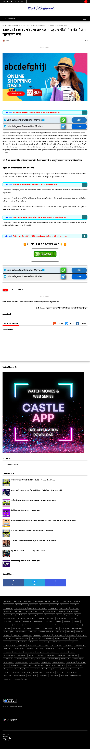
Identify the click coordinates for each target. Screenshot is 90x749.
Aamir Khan (17, 597)
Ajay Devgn (56, 597)
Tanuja (6, 668)
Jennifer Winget (65, 621)
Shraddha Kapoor (58, 658)
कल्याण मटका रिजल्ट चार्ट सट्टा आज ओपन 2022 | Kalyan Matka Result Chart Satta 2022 (36, 486)
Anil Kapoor (64, 601)
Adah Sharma (28, 597)
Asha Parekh (53, 604)
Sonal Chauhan (38, 661)
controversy (7, 675)
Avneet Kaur (74, 604)
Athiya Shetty (64, 604)
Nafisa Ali (74, 634)
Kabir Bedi (37, 624)
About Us (6, 730)
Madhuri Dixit (27, 631)
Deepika (77, 611)
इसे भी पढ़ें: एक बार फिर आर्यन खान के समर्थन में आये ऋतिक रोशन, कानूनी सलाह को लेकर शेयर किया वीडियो (42, 160)
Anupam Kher (8, 604)
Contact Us (6, 738)
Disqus (71, 319)
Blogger (60, 319)
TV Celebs (56, 665)
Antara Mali (74, 601)
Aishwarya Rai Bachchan (42, 597)
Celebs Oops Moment (35, 611)
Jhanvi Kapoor (77, 621)
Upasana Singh (49, 668)
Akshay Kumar (67, 597)
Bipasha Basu (39, 607)
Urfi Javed (60, 668)
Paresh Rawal (43, 641)
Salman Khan (51, 651)
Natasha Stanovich (10, 638)
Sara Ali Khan (8, 655)
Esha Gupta (48, 617)
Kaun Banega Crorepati (46, 628)
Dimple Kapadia (61, 614)
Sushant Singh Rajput (21, 665)
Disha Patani (73, 614)
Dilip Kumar (50, 614)
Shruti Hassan (71, 658)
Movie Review (48, 634)
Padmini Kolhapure (10, 641)
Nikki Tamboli (33, 638)
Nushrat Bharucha (65, 638)
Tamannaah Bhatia (76, 665)
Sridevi (70, 661)
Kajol (56, 624)
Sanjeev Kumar (72, 651)
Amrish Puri (33, 601)
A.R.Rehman (7, 597)
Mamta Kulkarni (59, 631)
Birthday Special (51, 607)
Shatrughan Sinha (21, 658)
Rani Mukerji (7, 648)
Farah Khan (67, 617)
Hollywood (26, 621)
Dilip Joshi (41, 614)
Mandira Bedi (71, 631)
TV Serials (64, 665)
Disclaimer (6, 736)
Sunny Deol (78, 661)
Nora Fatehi (53, 638)
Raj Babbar (30, 644)
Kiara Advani (60, 628)
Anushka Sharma (20, 604)
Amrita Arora (44, 601)
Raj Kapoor (39, 644)
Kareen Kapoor (8, 628)
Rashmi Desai (29, 648)
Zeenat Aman (54, 671)
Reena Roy (64, 648)
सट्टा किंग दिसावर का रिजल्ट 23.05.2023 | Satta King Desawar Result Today (33, 476)
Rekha (72, 648)
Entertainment (38, 617)
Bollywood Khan (9, 611)
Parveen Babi (68, 641)
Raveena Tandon (52, 648)
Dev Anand (21, 614)
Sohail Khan (15, 661)
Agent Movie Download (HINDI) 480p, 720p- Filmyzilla (28, 546)
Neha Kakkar (22, 638)
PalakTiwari (21, 641)
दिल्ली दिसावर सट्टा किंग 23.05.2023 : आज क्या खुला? (25, 506)
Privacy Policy (7, 734)
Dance (59, 611)
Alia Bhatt (77, 597)
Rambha (80, 644)
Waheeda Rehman (19, 671)
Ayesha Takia (8, 607)
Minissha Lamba (36, 634)
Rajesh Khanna (50, 644)
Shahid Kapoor (40, 655)
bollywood (64, 671)
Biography (29, 607)
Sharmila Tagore (78, 655)
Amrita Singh (54, 601)
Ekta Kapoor (27, 617)
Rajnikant (61, 644)
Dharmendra (31, 614)
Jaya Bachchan (53, 621)
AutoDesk (11, 25)
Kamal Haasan (65, 624)
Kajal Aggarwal (47, 624)
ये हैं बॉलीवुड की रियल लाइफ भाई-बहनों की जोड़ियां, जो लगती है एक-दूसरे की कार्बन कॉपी (36, 112)
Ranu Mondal (18, 648)
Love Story (7, 631)
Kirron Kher (70, 628)
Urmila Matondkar (71, 668)
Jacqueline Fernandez (39, 621)
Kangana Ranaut (77, 624)
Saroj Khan (18, 655)
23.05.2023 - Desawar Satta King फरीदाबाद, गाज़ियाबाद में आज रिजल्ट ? (32, 526)
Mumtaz (57, 634)
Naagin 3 (65, 634)
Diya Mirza (17, 617)
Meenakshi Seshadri (22, 634)
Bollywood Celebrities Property (68, 607)
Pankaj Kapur (32, 641)
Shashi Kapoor (8, 658)
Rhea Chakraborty (9, 651)
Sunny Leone (8, 665)
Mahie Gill (37, 631)
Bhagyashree (19, 607)
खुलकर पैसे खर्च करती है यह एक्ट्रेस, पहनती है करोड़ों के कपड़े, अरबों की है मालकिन (35, 185)
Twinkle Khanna (37, 668)
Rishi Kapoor (22, 651)
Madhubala (16, 631)
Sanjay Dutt (61, 651)
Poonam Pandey (80, 641)
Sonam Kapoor (50, 661)
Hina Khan (17, 621)
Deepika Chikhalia (9, 614)
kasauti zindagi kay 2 (20, 675)
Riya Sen (31, 651)
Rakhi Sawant (71, 644)
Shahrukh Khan (53, 655)
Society (6, 661)
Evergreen (58, 617)
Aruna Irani (42, 604)
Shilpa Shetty (46, 658)
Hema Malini (7, 621)
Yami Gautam (32, 671)
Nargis (82, 634)
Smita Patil (81, 658)
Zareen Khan (43, 671)
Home (4, 25)
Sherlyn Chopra (34, 658)
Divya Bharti (7, 617)
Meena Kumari (8, 634)
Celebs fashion (49, 611)
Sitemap (5, 732)
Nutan (75, 638)
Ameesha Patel (8, 601)
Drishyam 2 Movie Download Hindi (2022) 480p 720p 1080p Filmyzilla (33, 536)
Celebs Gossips (20, 25)
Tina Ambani (26, 668)
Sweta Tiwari (46, 665)
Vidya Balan (7, 671)
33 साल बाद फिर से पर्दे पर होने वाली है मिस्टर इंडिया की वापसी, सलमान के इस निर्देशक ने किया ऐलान (39, 217)
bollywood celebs (75, 671)
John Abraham (16, 624)
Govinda (76, 617)
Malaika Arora (47, 631)
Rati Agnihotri (40, 648)
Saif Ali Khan (40, 651)
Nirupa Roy (43, 638)
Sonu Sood (61, 661)
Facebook (83, 319)
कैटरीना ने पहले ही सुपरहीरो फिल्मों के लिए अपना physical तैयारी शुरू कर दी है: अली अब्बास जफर (40, 236)
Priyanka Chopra (19, 644)
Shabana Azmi (28, 655)
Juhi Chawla (27, 624)
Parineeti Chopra (56, 641)
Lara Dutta (79, 628)
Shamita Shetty (65, 655)
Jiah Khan (7, 624)
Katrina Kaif (32, 628)
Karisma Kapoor (21, 628)
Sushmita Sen (35, 665)
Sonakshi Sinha (26, 661)
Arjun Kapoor (33, 604)
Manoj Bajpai (82, 631)
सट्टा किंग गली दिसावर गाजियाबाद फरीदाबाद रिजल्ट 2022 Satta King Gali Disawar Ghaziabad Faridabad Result (43, 516)
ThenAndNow (15, 668)
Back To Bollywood (13, 460)
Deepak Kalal (68, 611)
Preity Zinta (7, 644)
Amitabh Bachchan (21, 601)
